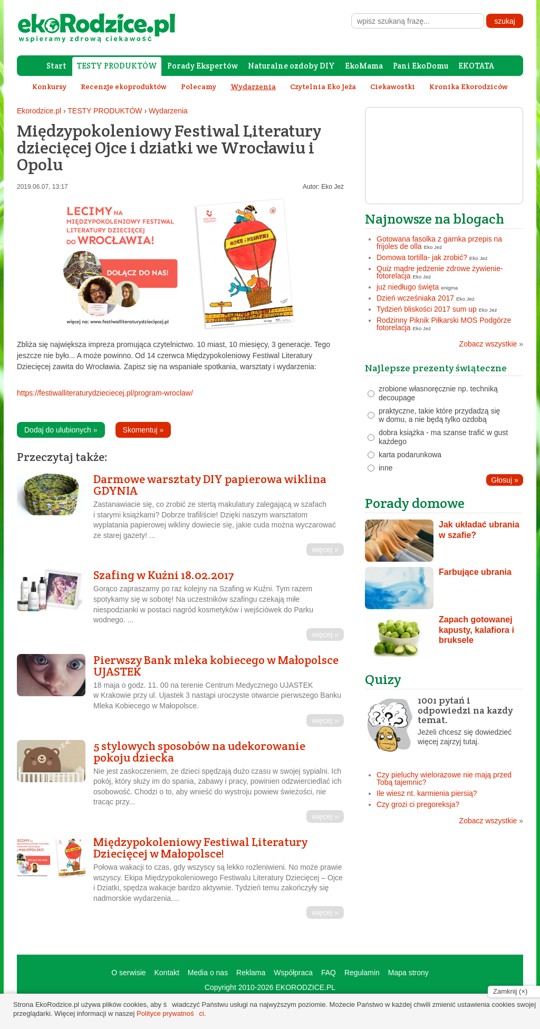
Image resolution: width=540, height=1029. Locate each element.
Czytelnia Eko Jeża (323, 86)
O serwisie (128, 972)
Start (56, 66)
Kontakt (166, 972)
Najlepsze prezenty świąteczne (436, 368)
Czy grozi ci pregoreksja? (418, 804)
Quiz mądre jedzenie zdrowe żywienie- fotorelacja (440, 272)
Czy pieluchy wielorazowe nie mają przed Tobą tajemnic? (444, 778)
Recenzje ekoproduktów (124, 86)
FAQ (328, 972)
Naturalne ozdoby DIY (291, 66)
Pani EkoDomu (420, 66)
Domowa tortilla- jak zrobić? (422, 257)
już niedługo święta (408, 287)
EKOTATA (476, 66)
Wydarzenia (168, 111)
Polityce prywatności (170, 1013)
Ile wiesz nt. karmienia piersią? (427, 793)
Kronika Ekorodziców (468, 86)
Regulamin (362, 972)
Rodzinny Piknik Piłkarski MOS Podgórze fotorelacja (444, 324)
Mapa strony (408, 972)
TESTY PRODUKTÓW (116, 66)
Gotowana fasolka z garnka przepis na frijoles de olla (439, 243)
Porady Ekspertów (202, 66)
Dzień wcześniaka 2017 (415, 298)
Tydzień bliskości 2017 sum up (427, 309)
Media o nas (208, 972)
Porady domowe (415, 503)
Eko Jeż (332, 186)
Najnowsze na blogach (434, 218)
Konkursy (49, 86)
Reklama (250, 972)
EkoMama (364, 66)
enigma (449, 288)
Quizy (383, 679)
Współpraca (293, 972)
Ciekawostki (392, 86)
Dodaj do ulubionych (61, 430)
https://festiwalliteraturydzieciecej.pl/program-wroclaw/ (105, 393)
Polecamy (198, 86)
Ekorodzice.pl (39, 111)
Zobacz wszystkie (491, 344)
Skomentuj (143, 430)
